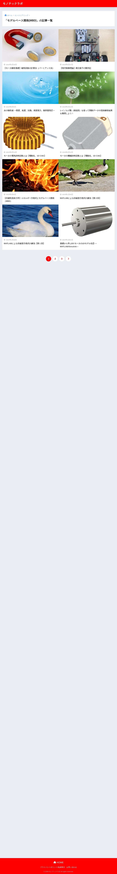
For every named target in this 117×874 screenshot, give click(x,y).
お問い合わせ (71, 867)
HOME (58, 862)
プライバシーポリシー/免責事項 (52, 867)
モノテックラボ (13, 3)
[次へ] (68, 258)
